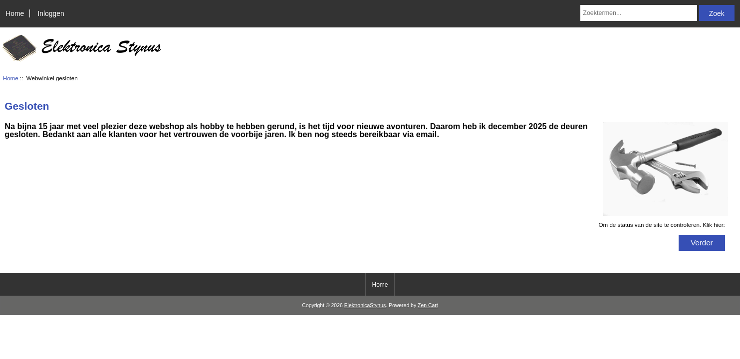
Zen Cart (428, 305)
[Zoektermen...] (638, 13)
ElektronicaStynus (365, 305)
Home (14, 13)
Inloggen (50, 13)
